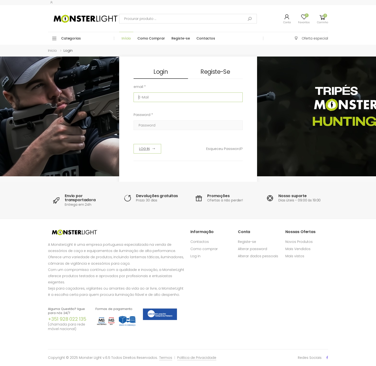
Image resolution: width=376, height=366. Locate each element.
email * (140, 86)
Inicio (52, 50)
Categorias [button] (71, 38)
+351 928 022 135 (67, 319)
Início (126, 38)
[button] (322, 18)
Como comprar (204, 248)
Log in (195, 256)
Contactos (205, 38)
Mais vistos (294, 256)
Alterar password (252, 248)
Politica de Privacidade (196, 357)
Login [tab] (160, 72)
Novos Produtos (299, 241)
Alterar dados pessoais (258, 256)
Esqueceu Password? (224, 148)
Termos (165, 357)
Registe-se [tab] (215, 72)
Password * (143, 114)
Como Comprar (151, 38)
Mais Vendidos (298, 248)
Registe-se (180, 38)
